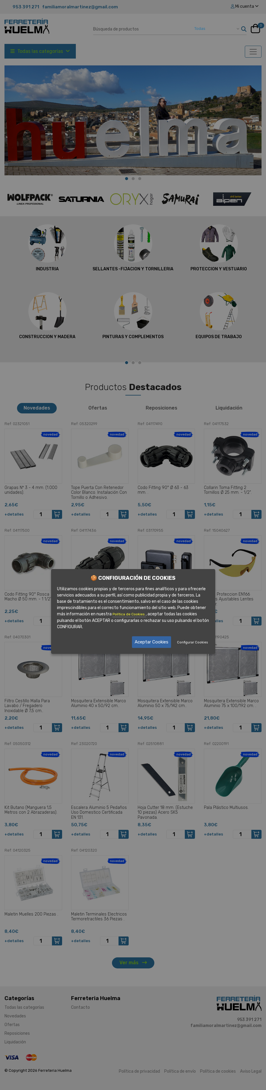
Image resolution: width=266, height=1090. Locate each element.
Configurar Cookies (192, 642)
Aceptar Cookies (151, 642)
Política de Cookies (129, 614)
